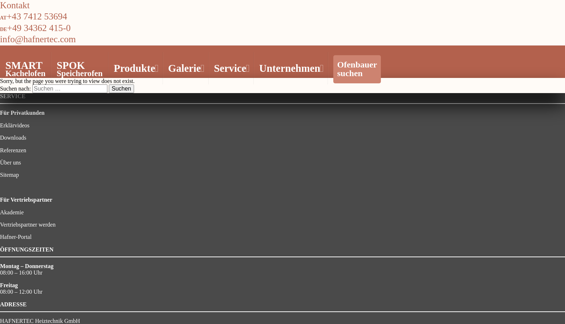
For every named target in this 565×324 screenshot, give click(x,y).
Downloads (13, 138)
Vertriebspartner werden (27, 225)
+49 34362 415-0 (39, 28)
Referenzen (13, 150)
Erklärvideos (15, 125)
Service (231, 68)
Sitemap (9, 175)
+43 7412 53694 (36, 16)
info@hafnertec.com (38, 39)
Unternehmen (290, 68)
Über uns (10, 162)
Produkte (135, 68)
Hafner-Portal (16, 237)
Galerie (185, 68)
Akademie (12, 212)
